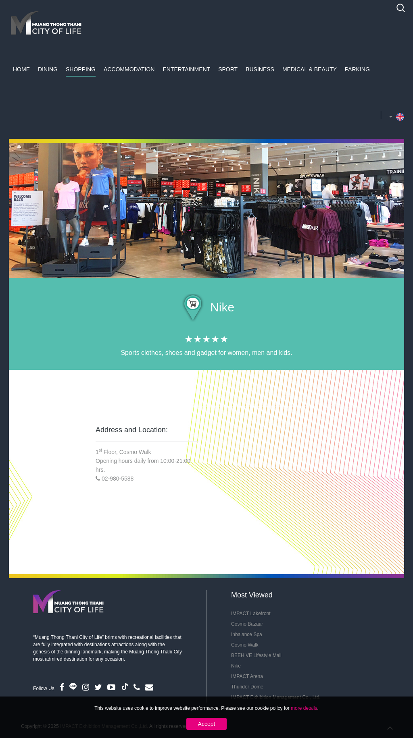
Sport (228, 69)
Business (260, 69)
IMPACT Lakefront (251, 613)
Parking (357, 69)
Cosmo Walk (245, 645)
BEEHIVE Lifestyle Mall (256, 655)
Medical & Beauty (309, 69)
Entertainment (186, 69)
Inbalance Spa (246, 634)
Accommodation (129, 69)
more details (304, 708)
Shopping (81, 69)
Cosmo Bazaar (247, 624)
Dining (48, 69)
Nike (236, 666)
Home (21, 69)
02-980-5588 (117, 478)
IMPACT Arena (247, 676)
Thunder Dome (247, 687)
